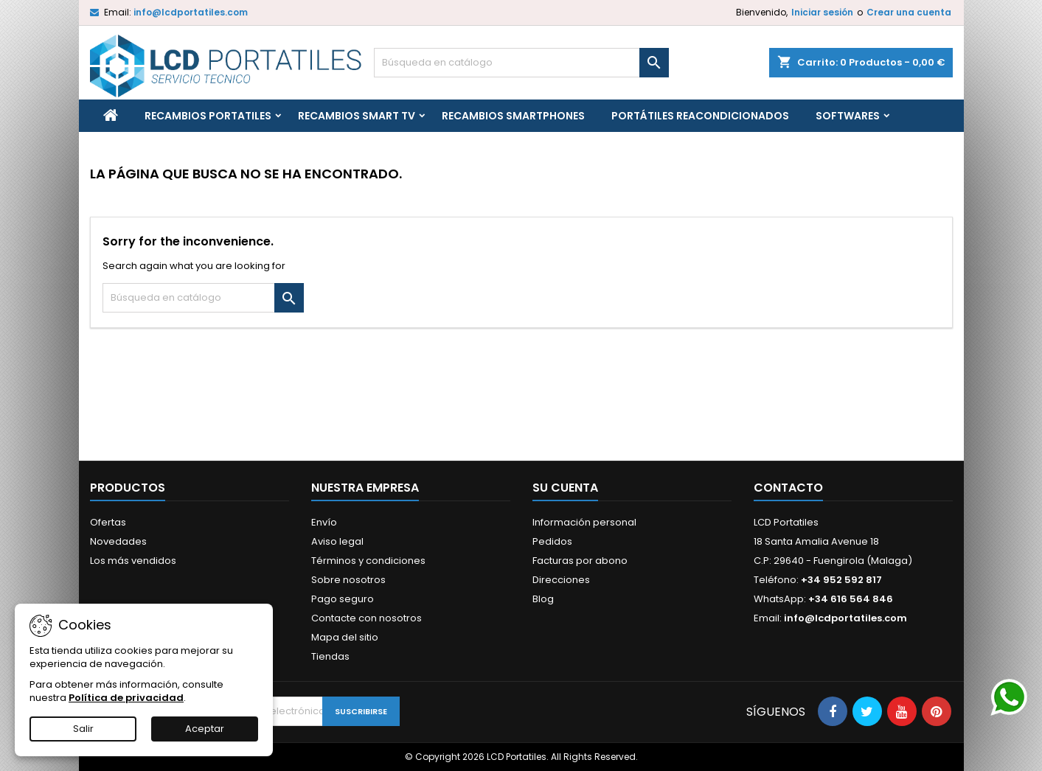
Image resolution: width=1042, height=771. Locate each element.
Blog (543, 599)
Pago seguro (342, 599)
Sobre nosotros (348, 580)
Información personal (584, 522)
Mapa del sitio (344, 637)
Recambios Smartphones (513, 115)
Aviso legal (337, 541)
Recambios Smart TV (356, 115)
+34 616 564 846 (850, 599)
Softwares (848, 115)
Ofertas (108, 522)
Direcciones (561, 580)
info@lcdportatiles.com (190, 12)
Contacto (788, 487)
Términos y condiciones (368, 561)
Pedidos (552, 541)
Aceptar (204, 729)
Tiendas (330, 656)
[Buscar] (521, 62)
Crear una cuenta (908, 12)
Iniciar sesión (822, 12)
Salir (83, 729)
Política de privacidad (126, 698)
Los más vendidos (133, 561)
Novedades (118, 541)
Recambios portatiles (208, 115)
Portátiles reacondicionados (700, 115)
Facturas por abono (580, 561)
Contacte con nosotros (366, 618)
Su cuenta (565, 487)
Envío (324, 522)
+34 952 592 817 (841, 580)
